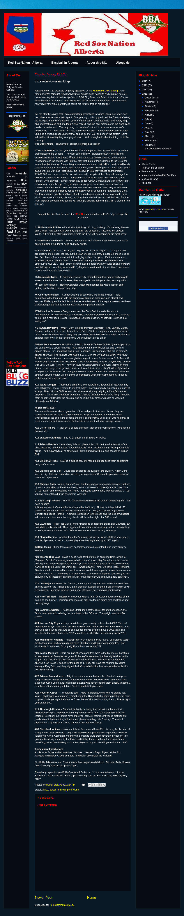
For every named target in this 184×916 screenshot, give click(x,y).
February (149, 140)
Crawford (23, 198)
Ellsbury (23, 206)
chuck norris (21, 195)
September (150, 110)
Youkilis (9, 241)
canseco (9, 195)
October (149, 106)
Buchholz (23, 187)
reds (25, 235)
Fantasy (23, 208)
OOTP (9, 222)
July (147, 119)
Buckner (9, 190)
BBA (23, 180)
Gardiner (16, 211)
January (149, 145)
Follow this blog (158, 228)
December (150, 97)
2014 (145, 81)
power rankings (58, 789)
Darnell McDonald (16, 200)
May (147, 127)
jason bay (17, 213)
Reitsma (9, 238)
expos (16, 208)
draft (16, 205)
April (147, 132)
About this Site (96, 62)
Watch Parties (148, 164)
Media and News (150, 179)
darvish (9, 203)
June (147, 123)
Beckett (9, 184)
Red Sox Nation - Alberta (25, 62)
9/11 (8, 174)
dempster (22, 203)
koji (15, 216)
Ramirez (23, 228)
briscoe (16, 187)
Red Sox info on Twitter (153, 168)
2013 (145, 85)
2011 (145, 94)
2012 (145, 89)
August (149, 115)
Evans (8, 208)
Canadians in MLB (16, 192)
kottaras (23, 216)
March (148, 136)
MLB (45, 789)
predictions (73, 789)
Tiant (18, 238)
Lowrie (9, 219)
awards (21, 173)
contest (9, 198)
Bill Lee (17, 184)
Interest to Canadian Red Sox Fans (159, 175)
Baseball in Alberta (64, 62)
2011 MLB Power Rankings (157, 148)
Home (91, 897)
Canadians (21, 190)
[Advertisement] (17, 301)
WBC (25, 238)
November (150, 102)
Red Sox (13, 232)
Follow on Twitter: (154, 195)
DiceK (9, 205)
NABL (24, 219)
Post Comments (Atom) (62, 904)
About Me (123, 62)
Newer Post (43, 897)
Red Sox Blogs (149, 171)
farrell (8, 211)
